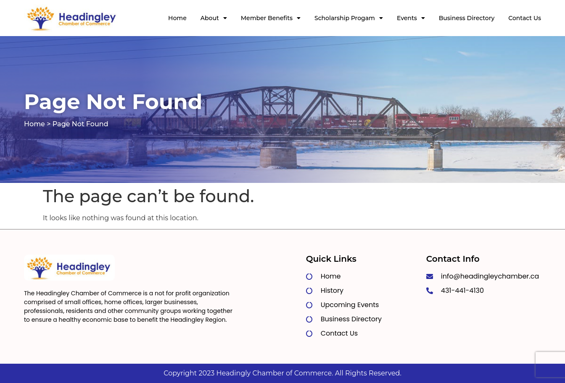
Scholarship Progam (348, 18)
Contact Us (524, 18)
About (214, 18)
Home (177, 18)
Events (411, 18)
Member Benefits (271, 18)
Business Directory (467, 18)
